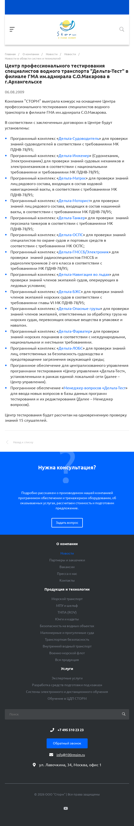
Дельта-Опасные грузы (79, 308)
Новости (67, 553)
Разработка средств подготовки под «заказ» (67, 685)
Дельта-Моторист (74, 200)
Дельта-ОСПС (71, 235)
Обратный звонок (67, 743)
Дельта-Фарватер (74, 331)
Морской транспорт (67, 599)
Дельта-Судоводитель (79, 138)
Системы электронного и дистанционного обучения (67, 692)
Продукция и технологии (67, 589)
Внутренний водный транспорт (67, 646)
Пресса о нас (67, 574)
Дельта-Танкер (72, 218)
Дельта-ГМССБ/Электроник (84, 252)
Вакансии (67, 567)
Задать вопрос (67, 523)
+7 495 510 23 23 (71, 730)
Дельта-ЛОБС (71, 348)
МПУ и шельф (67, 606)
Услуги (67, 669)
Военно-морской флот (67, 653)
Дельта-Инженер (74, 155)
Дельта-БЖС (70, 291)
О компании (67, 544)
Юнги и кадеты (67, 619)
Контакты (67, 580)
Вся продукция (67, 660)
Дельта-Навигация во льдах (84, 274)
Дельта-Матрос (72, 178)
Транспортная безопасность (67, 639)
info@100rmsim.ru (71, 755)
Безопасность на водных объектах (67, 626)
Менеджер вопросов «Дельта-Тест (95, 388)
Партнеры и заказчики (67, 560)
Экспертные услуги (67, 678)
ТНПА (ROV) (67, 612)
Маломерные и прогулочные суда (67, 633)
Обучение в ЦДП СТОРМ (67, 698)
